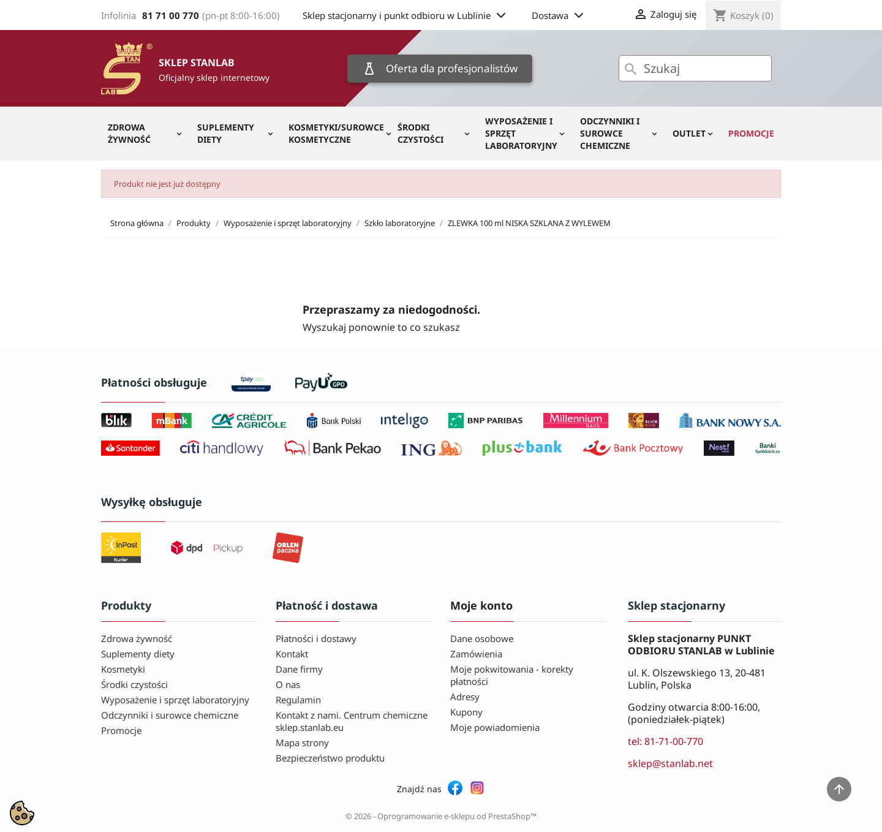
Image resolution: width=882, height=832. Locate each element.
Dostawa (559, 15)
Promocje (751, 133)
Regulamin (298, 700)
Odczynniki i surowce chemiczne (609, 133)
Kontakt (292, 654)
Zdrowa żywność (129, 133)
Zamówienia (476, 654)
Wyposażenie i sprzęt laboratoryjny (521, 133)
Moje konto (481, 605)
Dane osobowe (481, 638)
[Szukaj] (695, 68)
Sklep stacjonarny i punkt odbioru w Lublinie (405, 15)
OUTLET (689, 133)
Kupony (466, 712)
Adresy (465, 696)
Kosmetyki (123, 669)
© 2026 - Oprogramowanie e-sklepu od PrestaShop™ (441, 816)
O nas (288, 684)
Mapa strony (302, 742)
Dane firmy (299, 669)
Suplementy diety (225, 133)
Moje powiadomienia (495, 727)
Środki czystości (420, 133)
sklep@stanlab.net (670, 763)
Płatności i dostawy (316, 638)
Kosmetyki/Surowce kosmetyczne (336, 133)
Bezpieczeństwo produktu (330, 758)
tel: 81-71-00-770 (665, 741)
